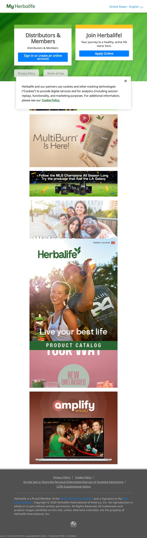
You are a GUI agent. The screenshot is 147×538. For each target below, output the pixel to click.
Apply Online (104, 53)
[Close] (125, 81)
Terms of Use (55, 73)
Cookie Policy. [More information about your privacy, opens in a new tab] (51, 100)
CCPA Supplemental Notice (73, 486)
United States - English (126, 7)
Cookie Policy (83, 477)
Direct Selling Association (76, 498)
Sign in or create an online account (43, 57)
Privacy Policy (26, 73)
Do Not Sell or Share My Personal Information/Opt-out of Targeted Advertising (73, 482)
